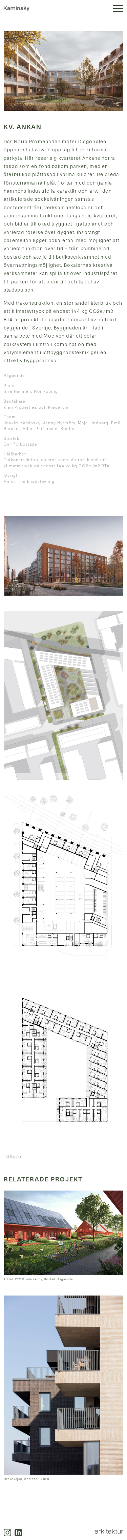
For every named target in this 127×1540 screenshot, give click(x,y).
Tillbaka (13, 1157)
